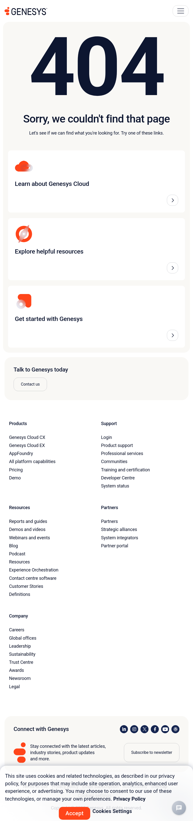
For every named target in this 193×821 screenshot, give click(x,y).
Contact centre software (32, 578)
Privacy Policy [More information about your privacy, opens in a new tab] (129, 799)
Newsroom (20, 678)
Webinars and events (29, 537)
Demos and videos (27, 529)
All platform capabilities (32, 461)
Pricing (16, 469)
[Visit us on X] (144, 729)
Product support (117, 445)
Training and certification (125, 469)
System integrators (119, 537)
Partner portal (114, 545)
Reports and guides (28, 521)
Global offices (22, 638)
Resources (19, 561)
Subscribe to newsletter (151, 752)
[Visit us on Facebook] (155, 729)
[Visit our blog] (175, 729)
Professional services (122, 453)
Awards (16, 670)
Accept (74, 813)
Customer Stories (26, 586)
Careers (16, 629)
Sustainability (22, 654)
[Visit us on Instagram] (134, 729)
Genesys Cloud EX (27, 445)
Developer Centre (118, 477)
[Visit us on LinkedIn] (124, 729)
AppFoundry (21, 453)
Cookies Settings (112, 811)
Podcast (17, 553)
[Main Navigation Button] (180, 11)
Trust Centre (21, 662)
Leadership (20, 646)
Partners (109, 521)
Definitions (19, 594)
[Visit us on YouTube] (165, 729)
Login (106, 437)
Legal (14, 686)
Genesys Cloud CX (27, 437)
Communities (114, 461)
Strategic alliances (119, 529)
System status (115, 485)
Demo (15, 477)
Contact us (30, 384)
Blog (13, 545)
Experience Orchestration (33, 569)
